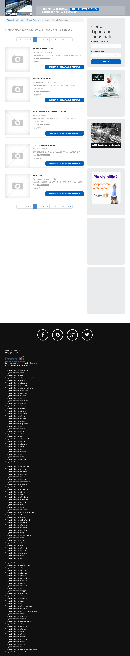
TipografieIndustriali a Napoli (15, 421)
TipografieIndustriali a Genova (16, 593)
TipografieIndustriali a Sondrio (16, 639)
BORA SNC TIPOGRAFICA (42, 79)
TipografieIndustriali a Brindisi (16, 575)
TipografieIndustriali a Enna (15, 492)
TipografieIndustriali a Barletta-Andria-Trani (20, 378)
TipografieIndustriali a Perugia (16, 525)
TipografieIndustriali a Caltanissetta (17, 482)
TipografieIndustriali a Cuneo (15, 396)
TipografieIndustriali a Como (15, 583)
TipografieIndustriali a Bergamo (16, 380)
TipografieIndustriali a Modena (16, 515)
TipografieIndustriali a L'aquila (16, 502)
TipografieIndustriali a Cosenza (16, 393)
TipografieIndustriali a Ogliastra (16, 424)
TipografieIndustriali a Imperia (16, 596)
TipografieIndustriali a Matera (15, 416)
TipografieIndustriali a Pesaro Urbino (18, 621)
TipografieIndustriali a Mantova (16, 510)
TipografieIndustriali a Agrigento (16, 370)
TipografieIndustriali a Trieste (15, 550)
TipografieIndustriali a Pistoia (15, 434)
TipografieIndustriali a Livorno (15, 411)
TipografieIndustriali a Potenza (16, 626)
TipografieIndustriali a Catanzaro (17, 391)
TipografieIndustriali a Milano (15, 418)
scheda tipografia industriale (64, 67)
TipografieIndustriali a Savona (15, 637)
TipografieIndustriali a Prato (15, 436)
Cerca (106, 61)
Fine (69, 40)
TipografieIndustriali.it (15, 20)
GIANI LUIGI (37, 175)
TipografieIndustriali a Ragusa (15, 533)
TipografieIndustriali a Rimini (15, 441)
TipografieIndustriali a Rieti (14, 631)
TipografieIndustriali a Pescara (16, 431)
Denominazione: (98, 51)
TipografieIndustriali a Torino (15, 452)
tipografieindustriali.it (12, 350)
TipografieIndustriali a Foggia (15, 591)
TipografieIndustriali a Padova (15, 426)
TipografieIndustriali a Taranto (16, 449)
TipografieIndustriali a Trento (15, 644)
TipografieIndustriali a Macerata (16, 413)
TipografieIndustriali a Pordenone (17, 530)
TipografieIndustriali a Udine (15, 647)
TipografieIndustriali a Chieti (15, 487)
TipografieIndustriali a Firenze (15, 494)
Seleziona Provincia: (100, 42)
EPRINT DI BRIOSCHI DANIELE (44, 145)
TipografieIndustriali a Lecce (15, 505)
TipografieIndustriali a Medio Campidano (19, 512)
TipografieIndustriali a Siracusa (16, 543)
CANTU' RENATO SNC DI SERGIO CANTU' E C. (50, 112)
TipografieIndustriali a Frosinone (16, 497)
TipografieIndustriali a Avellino (16, 472)
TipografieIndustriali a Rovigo (15, 634)
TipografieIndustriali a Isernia (15, 406)
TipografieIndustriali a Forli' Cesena (17, 401)
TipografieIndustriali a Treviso (15, 454)
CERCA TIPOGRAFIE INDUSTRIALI (54, 9)
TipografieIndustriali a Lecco (15, 601)
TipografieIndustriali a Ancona (16, 563)
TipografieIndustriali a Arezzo (15, 469)
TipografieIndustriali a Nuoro (15, 614)
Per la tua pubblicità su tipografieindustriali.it (21, 363)
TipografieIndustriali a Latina (15, 408)
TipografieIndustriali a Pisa (14, 624)
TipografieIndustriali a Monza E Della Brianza (21, 611)
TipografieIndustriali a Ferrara (16, 398)
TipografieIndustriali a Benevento (17, 570)
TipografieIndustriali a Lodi (14, 507)
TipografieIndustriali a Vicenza (16, 462)
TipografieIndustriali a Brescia (16, 479)
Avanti (61, 40)
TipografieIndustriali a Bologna (16, 573)
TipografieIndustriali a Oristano (16, 616)
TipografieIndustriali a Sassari (15, 540)
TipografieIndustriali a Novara (15, 517)
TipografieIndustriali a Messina (16, 609)
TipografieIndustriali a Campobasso (17, 578)
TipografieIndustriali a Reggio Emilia (18, 535)
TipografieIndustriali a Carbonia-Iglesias (19, 388)
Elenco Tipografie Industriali (38, 20)
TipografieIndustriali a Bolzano (16, 383)
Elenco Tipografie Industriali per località (19, 365)
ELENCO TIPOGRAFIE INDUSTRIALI (84, 9)
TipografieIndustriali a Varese (15, 457)
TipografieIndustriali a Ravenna (16, 629)
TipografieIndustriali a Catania (16, 581)
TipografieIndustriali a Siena (15, 446)
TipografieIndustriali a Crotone (16, 586)
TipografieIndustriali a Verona (15, 555)
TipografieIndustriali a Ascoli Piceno (17, 565)
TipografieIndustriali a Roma (15, 538)
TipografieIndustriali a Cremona (16, 489)
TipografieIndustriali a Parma (15, 619)
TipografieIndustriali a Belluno (16, 474)
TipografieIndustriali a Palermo (16, 522)
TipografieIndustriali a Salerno (16, 444)
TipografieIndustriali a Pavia (15, 429)
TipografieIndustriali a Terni (15, 642)
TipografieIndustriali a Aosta (15, 373)
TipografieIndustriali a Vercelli (15, 459)
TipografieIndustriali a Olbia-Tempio (18, 520)
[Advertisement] (110, 237)
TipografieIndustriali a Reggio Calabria (18, 439)
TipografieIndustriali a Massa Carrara (18, 606)
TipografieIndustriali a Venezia (16, 553)
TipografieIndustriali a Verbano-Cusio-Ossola (21, 649)
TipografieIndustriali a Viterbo (15, 558)
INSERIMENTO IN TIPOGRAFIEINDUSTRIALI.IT (59, 12)
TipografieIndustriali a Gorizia (15, 403)
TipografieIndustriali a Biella (15, 477)
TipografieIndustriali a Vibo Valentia (17, 652)
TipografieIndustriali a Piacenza (16, 528)
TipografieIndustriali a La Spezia (16, 598)
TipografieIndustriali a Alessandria (17, 466)
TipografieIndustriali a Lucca (15, 603)
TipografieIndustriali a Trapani (16, 548)
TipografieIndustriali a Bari (14, 568)
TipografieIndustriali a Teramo (16, 545)
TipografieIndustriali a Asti (14, 375)
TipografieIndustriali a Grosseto (16, 500)
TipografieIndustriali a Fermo (15, 588)
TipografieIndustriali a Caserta (16, 484)
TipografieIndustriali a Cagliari (16, 385)
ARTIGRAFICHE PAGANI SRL (43, 48)
